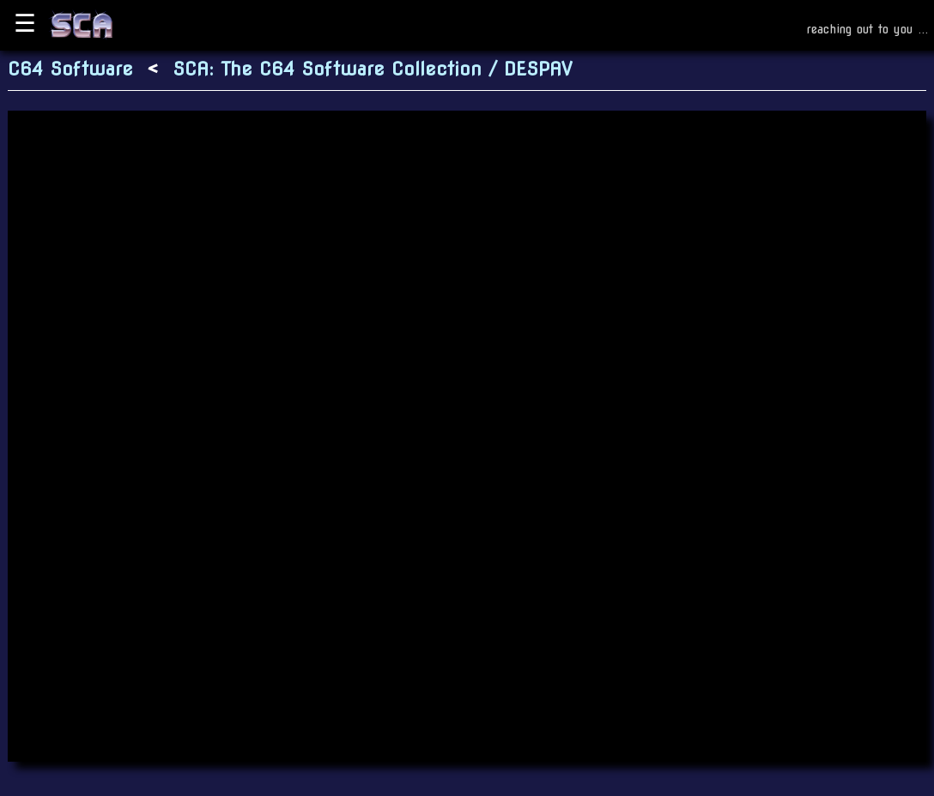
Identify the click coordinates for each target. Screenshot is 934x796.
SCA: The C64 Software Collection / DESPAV (372, 69)
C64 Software (70, 69)
